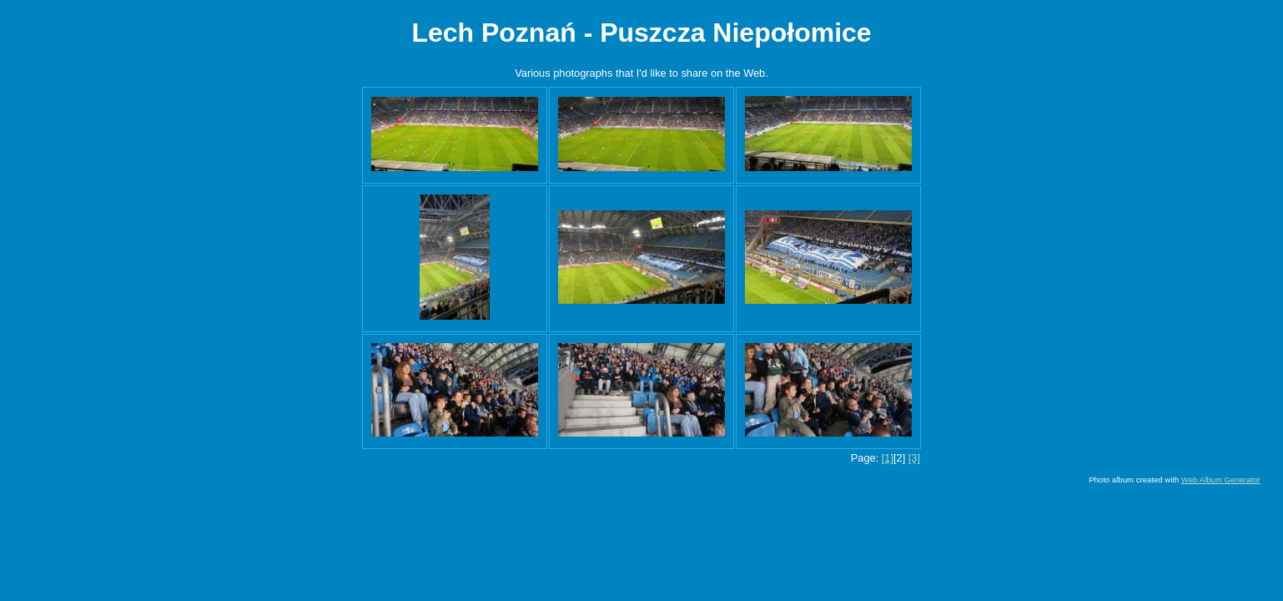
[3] (914, 458)
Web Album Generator (1220, 479)
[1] (887, 458)
